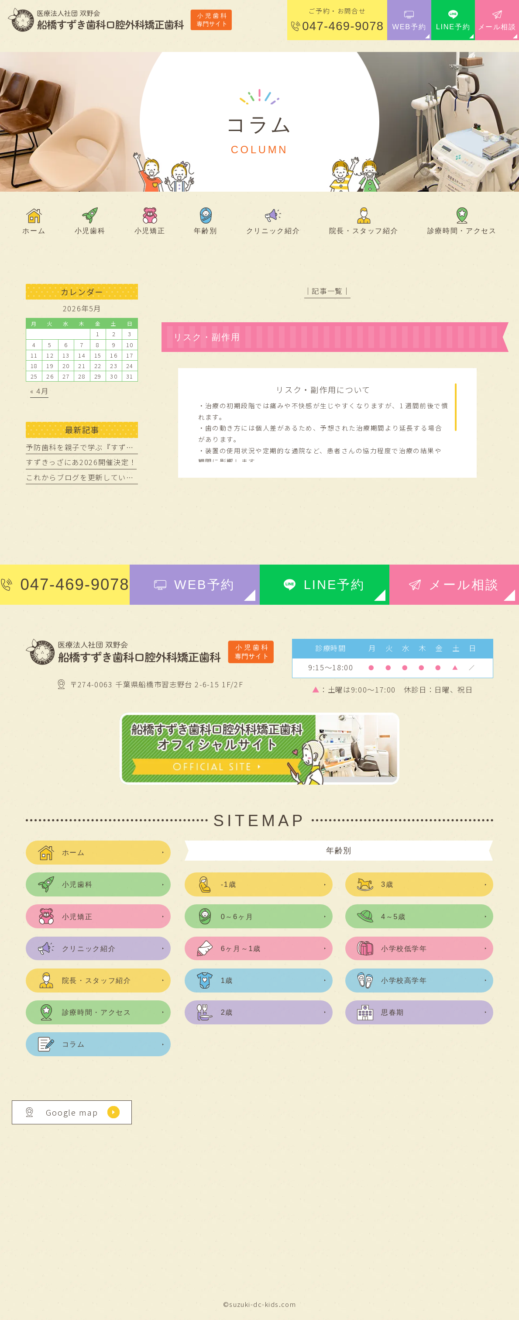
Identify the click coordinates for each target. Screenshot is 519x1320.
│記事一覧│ (327, 291)
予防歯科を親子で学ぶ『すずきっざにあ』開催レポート (122, 447)
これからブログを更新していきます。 (91, 477)
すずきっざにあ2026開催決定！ (81, 462)
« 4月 (39, 391)
